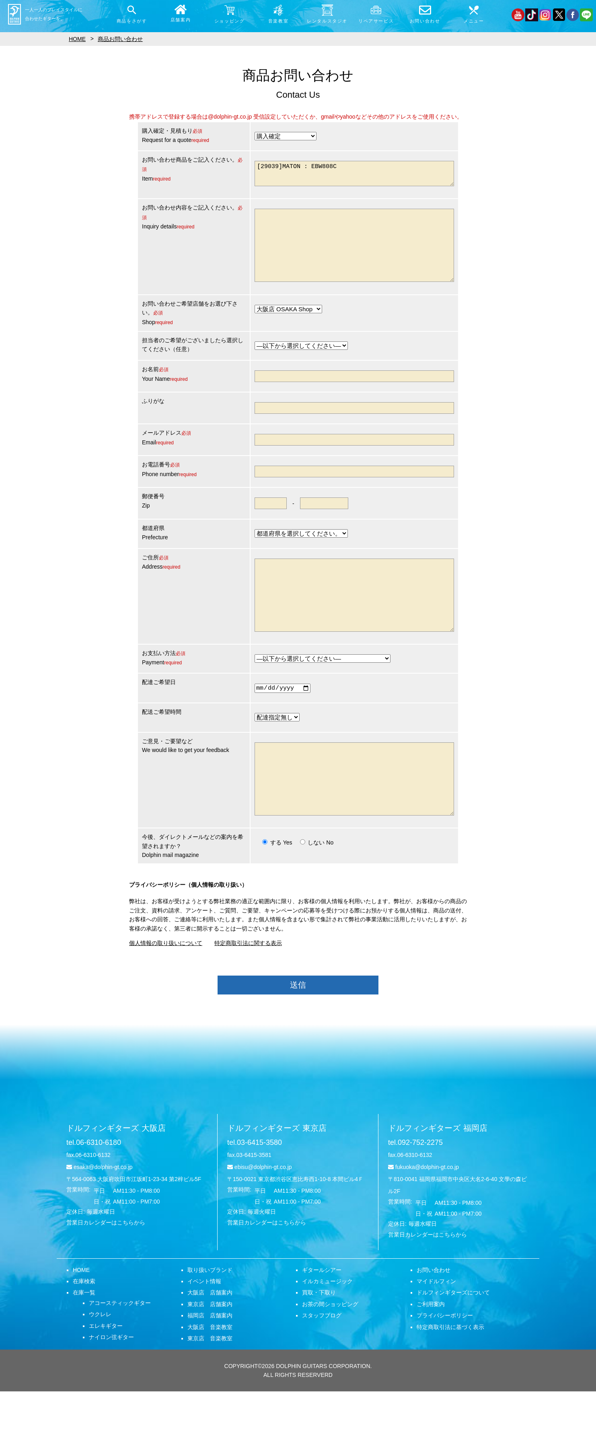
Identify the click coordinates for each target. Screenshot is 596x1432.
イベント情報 (204, 1322)
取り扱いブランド (209, 1310)
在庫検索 (84, 1322)
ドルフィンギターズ (116, 1168)
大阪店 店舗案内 (209, 1333)
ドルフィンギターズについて (453, 1333)
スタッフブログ (321, 1356)
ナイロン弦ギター (111, 1377)
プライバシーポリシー (445, 1356)
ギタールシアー (321, 1310)
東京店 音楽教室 (209, 1379)
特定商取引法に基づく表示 (450, 1367)
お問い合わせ (433, 1310)
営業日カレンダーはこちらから (105, 1263)
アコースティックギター (120, 1343)
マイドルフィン (436, 1322)
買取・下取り (319, 1333)
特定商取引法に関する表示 (248, 983)
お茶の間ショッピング (330, 1345)
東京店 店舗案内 (209, 1345)
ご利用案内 (431, 1345)
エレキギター (106, 1366)
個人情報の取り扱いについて (165, 983)
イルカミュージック (327, 1322)
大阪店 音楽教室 (209, 1367)
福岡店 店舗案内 (209, 1356)
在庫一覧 (84, 1333)
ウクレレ (100, 1355)
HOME (81, 1310)
